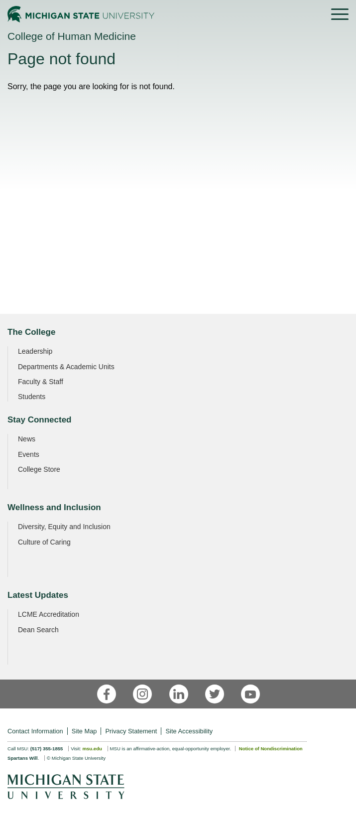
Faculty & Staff (40, 382)
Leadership (35, 351)
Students (31, 397)
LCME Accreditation (48, 614)
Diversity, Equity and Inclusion (64, 527)
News (26, 439)
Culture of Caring (44, 542)
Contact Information (35, 731)
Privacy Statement (131, 731)
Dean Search (38, 630)
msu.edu (92, 748)
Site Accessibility (189, 731)
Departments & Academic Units (66, 367)
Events (28, 454)
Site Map (84, 731)
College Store (39, 469)
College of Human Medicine (71, 36)
